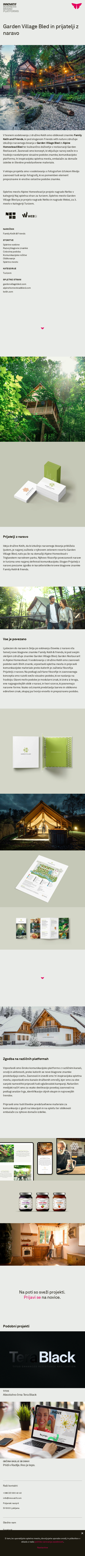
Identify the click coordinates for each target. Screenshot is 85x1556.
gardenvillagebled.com (14, 284)
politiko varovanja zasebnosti (49, 1542)
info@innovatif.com (12, 1498)
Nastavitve (42, 1547)
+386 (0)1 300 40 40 (12, 1493)
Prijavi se (32, 1297)
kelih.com (8, 291)
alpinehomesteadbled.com (17, 288)
